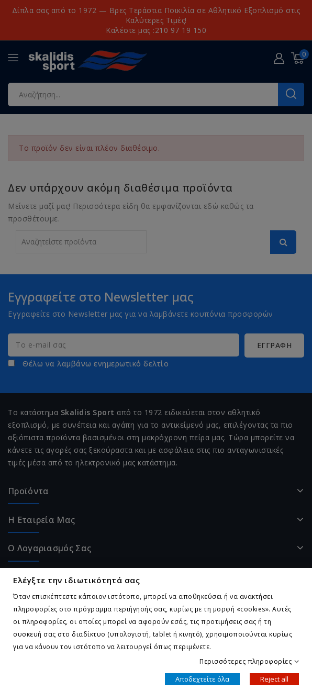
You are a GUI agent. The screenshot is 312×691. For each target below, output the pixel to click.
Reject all (274, 678)
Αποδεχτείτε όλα (202, 678)
